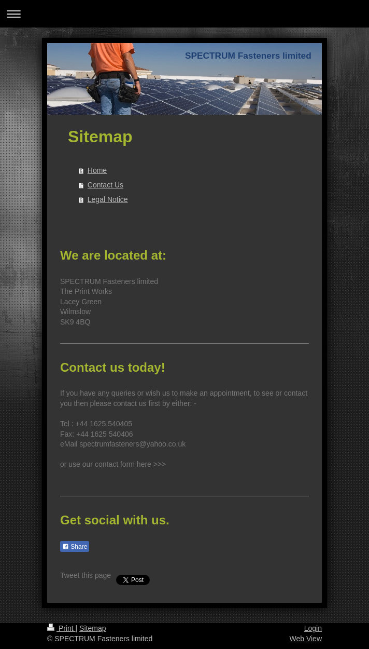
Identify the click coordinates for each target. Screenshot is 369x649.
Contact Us (105, 185)
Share (74, 546)
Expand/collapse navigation (184, 14)
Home (97, 170)
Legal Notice (108, 199)
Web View (305, 638)
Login (313, 628)
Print (61, 628)
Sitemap (92, 628)
